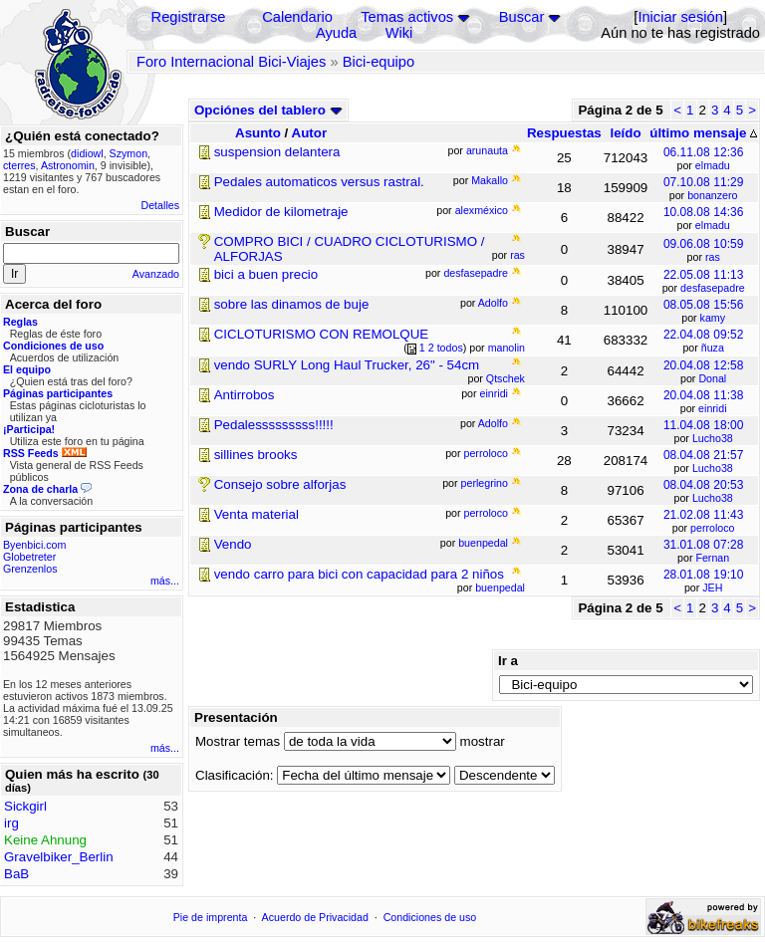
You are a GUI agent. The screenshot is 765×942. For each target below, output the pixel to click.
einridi (712, 408)
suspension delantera (277, 151)
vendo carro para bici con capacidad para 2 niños (359, 574)
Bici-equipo (379, 62)
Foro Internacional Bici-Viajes (231, 62)
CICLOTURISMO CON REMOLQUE (321, 334)
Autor (310, 132)
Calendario (297, 17)
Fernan (712, 558)
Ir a (508, 660)
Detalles (160, 205)
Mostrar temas (237, 741)
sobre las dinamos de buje (292, 304)
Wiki (399, 33)
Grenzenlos (30, 569)
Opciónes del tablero (268, 110)
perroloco (712, 528)
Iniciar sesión (680, 17)
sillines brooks (256, 454)
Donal (712, 378)
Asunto (258, 132)
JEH (712, 587)
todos (450, 347)
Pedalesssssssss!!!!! (274, 424)
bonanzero (712, 195)
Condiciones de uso (430, 917)
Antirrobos (244, 394)
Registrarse (188, 17)
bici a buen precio (266, 274)
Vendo (233, 544)
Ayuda (336, 33)
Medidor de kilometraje (281, 211)
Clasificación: (234, 775)
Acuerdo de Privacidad (315, 917)
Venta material (256, 514)
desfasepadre (712, 288)
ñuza (712, 347)
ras (712, 257)
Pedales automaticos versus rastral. (319, 181)
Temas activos (407, 17)
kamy (712, 318)
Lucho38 (712, 438)
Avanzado (155, 274)
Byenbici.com (34, 545)
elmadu (712, 165)
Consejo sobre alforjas (280, 484)
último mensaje (703, 132)
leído (625, 132)
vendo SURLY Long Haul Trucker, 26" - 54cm (347, 364)
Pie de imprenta (210, 917)
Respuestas (564, 132)
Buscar (522, 17)
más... (164, 581)
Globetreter (29, 557)
